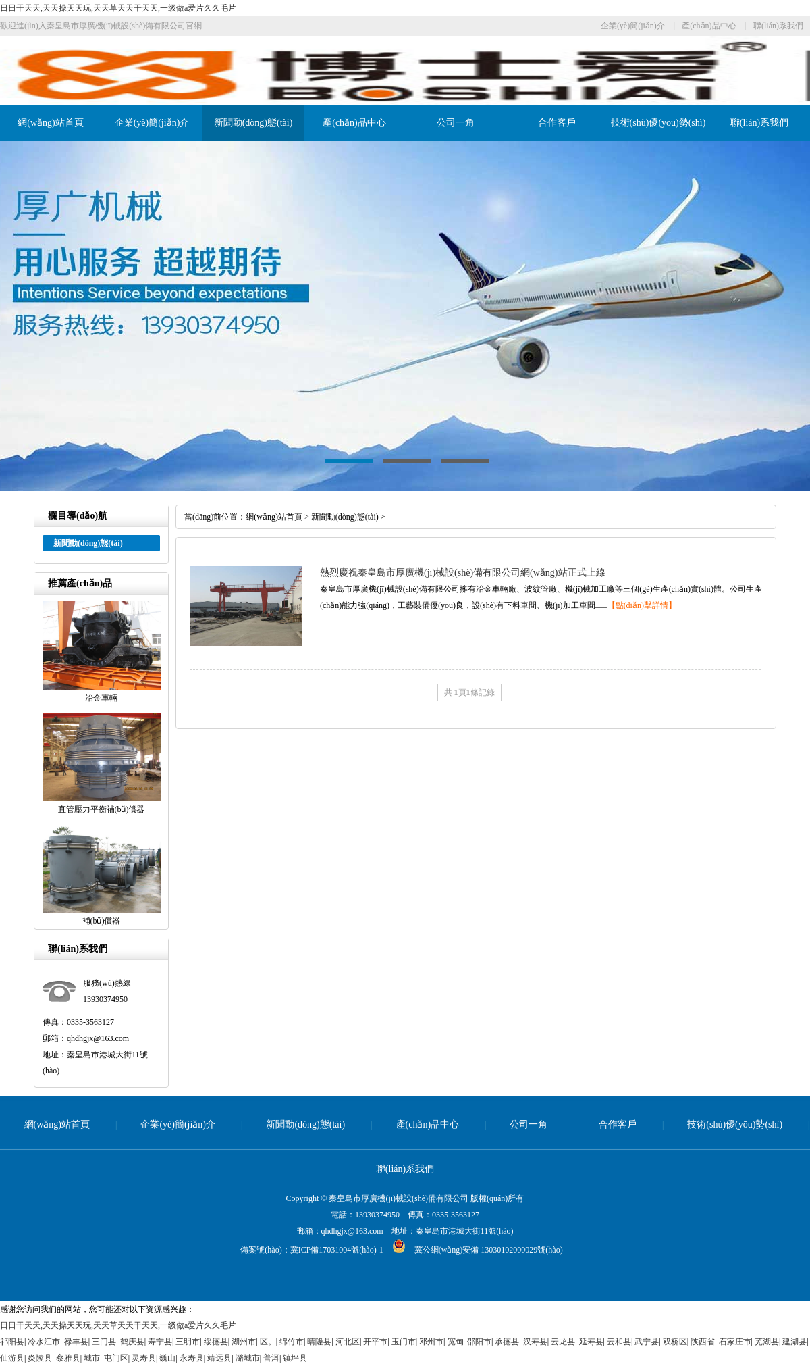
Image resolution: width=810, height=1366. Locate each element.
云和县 (619, 1341)
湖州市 (244, 1341)
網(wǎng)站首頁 (50, 123)
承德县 (507, 1341)
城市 (92, 1358)
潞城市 (248, 1358)
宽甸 (456, 1341)
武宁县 (646, 1341)
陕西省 (703, 1341)
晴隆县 (319, 1341)
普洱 (271, 1358)
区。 (268, 1341)
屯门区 (116, 1358)
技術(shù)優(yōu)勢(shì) (658, 123)
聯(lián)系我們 (778, 25)
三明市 (188, 1341)
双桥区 (675, 1341)
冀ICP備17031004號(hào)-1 (336, 1250)
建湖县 (794, 1341)
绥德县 (216, 1341)
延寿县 (591, 1341)
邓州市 (431, 1341)
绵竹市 (291, 1341)
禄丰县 (76, 1341)
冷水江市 (44, 1341)
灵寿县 (144, 1358)
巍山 (167, 1358)
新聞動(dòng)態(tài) (253, 123)
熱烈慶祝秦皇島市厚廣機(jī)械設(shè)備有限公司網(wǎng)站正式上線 (462, 572)
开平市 (375, 1341)
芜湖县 (767, 1341)
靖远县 (219, 1358)
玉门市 (404, 1341)
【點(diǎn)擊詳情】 (642, 605)
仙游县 (12, 1358)
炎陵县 (40, 1358)
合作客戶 (557, 123)
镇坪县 (295, 1358)
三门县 (104, 1341)
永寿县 (192, 1358)
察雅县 (68, 1358)
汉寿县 (535, 1341)
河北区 (347, 1341)
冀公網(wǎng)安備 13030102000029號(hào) (473, 1250)
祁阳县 (12, 1341)
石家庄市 (735, 1341)
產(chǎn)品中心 (709, 25)
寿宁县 (160, 1341)
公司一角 (456, 123)
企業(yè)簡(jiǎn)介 (633, 25)
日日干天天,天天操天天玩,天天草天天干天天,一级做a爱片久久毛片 (118, 8)
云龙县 (563, 1341)
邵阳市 (479, 1341)
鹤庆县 (132, 1341)
